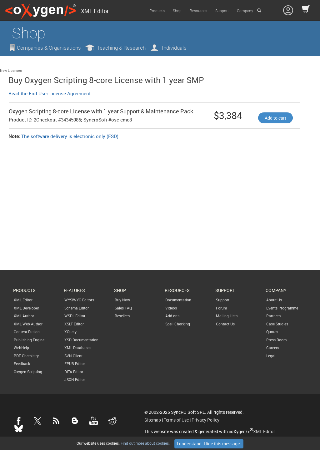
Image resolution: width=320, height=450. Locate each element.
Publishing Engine (29, 339)
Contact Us (225, 323)
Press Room (276, 339)
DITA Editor (73, 371)
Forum (221, 307)
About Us (274, 299)
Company (245, 10)
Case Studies (277, 323)
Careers (272, 347)
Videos (171, 307)
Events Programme (282, 307)
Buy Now (122, 299)
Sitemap (152, 420)
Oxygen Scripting (28, 371)
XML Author (24, 315)
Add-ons (172, 315)
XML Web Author (28, 323)
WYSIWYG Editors (79, 299)
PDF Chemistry (26, 355)
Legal (270, 355)
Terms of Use (176, 420)
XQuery (70, 331)
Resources (198, 10)
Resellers (122, 315)
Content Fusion (27, 331)
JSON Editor (74, 379)
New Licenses (11, 70)
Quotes (272, 331)
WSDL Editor (74, 315)
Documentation (178, 299)
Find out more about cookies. (145, 443)
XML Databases (77, 347)
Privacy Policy (205, 420)
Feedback (22, 363)
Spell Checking (177, 323)
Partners (273, 315)
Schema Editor (76, 307)
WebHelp (21, 347)
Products (157, 10)
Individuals (174, 47)
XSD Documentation (81, 339)
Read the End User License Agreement (49, 93)
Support (222, 10)
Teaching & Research (121, 47)
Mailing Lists (227, 315)
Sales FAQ (123, 307)
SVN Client (73, 355)
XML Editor (23, 299)
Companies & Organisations (49, 47)
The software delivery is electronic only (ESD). (70, 136)
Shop (177, 10)
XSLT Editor (74, 323)
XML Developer (26, 307)
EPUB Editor (74, 363)
